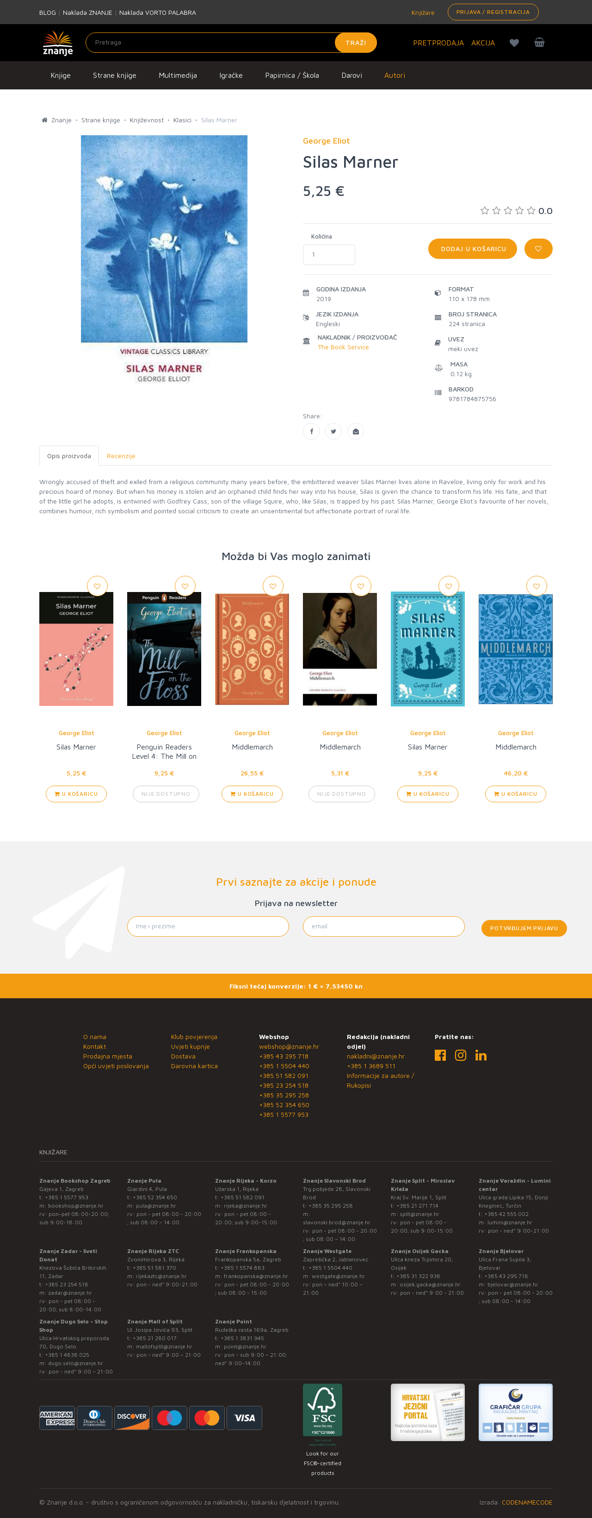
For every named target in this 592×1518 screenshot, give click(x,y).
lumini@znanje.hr (509, 1222)
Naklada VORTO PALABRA (157, 12)
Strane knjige (114, 75)
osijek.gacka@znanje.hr (430, 1284)
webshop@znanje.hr (289, 1046)
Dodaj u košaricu (472, 248)
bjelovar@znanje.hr (512, 1284)
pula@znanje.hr (156, 1205)
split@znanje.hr (419, 1213)
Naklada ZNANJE (87, 12)
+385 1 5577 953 (283, 1114)
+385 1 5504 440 (284, 1066)
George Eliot (76, 733)
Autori (394, 75)
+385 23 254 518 (283, 1085)
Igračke (231, 75)
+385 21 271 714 (417, 1205)
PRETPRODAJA (438, 42)
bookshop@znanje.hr (76, 1205)
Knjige (60, 75)
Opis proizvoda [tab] (69, 456)
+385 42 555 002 (506, 1213)
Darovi (351, 75)
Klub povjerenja (194, 1036)
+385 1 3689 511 (371, 1066)
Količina (321, 236)
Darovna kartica (194, 1066)
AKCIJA (483, 42)
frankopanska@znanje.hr (256, 1275)
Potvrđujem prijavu (524, 928)
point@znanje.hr (245, 1346)
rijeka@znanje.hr (245, 1205)
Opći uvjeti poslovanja (116, 1066)
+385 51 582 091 (283, 1075)
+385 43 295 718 (283, 1056)
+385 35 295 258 (284, 1095)
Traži (355, 42)
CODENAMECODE (527, 1502)
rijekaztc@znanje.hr (161, 1275)
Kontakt (94, 1046)
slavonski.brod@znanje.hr (336, 1222)
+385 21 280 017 (155, 1338)
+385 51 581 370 (154, 1267)
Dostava (183, 1056)
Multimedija (178, 75)
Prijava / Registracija (493, 11)
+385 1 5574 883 (243, 1267)
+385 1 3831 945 (242, 1338)
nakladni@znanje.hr (376, 1056)
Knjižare (422, 12)
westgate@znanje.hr (338, 1275)
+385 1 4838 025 (67, 1354)
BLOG (47, 12)
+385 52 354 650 (284, 1105)
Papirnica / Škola (292, 75)
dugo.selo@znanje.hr (75, 1363)
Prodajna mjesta (107, 1056)
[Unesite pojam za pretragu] (231, 42)
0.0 (517, 210)
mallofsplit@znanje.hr (164, 1346)
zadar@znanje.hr (70, 1292)
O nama (94, 1036)
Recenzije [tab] (121, 456)
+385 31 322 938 (418, 1275)
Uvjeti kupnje (190, 1046)
